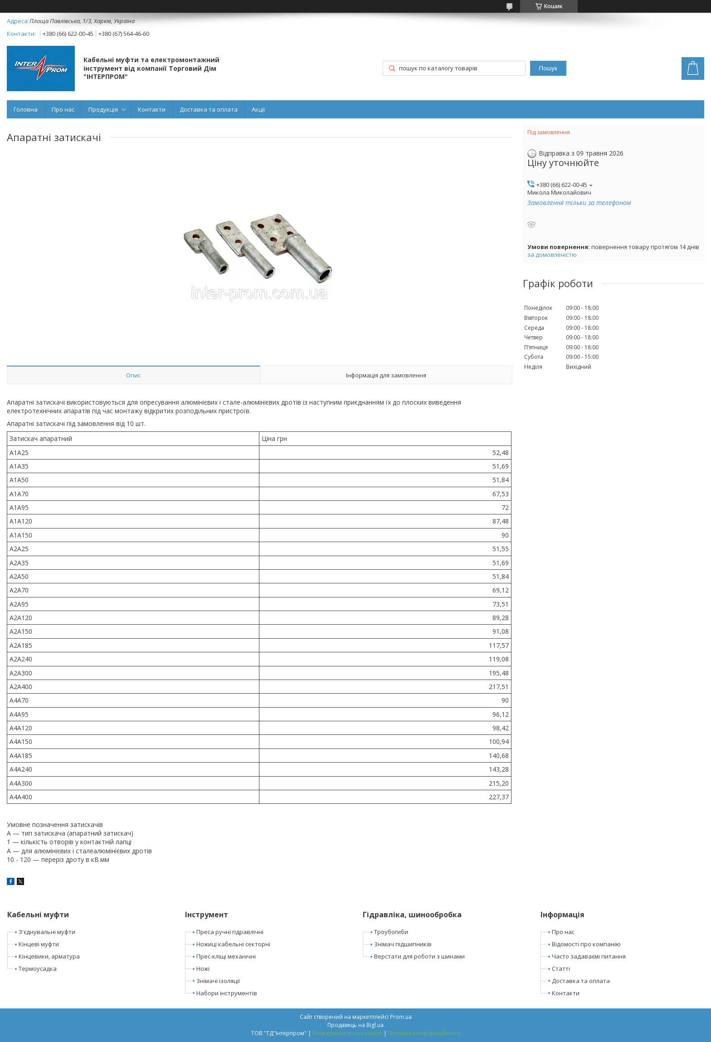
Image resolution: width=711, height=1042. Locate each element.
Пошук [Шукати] (548, 68)
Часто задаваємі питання (589, 956)
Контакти (152, 109)
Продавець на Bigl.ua (355, 1025)
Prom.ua (401, 1017)
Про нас (63, 109)
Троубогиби (391, 932)
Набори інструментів (226, 993)
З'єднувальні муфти (47, 932)
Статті (561, 968)
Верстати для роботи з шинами (419, 956)
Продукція (103, 109)
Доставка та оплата (209, 109)
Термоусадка (38, 968)
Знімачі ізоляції (218, 981)
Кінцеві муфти (39, 944)
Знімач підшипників (403, 944)
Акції (258, 109)
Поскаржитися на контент (347, 1033)
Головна (26, 109)
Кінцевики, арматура (49, 956)
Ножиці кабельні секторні (233, 944)
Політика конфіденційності (424, 1033)
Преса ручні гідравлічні (229, 932)
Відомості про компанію (586, 944)
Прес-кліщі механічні (226, 956)
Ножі (202, 968)
